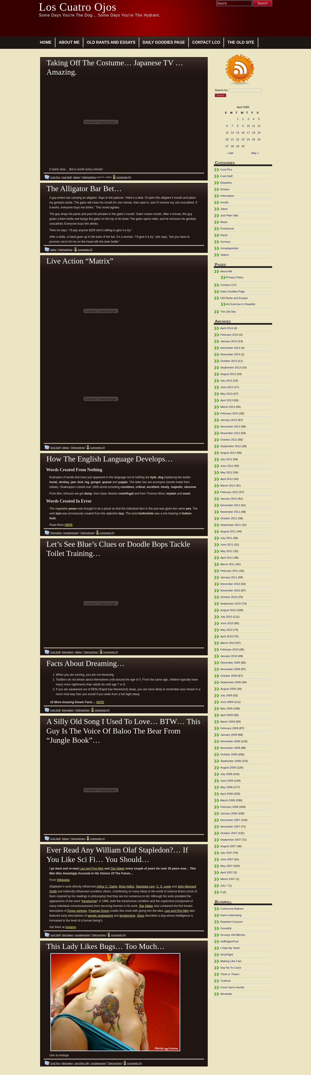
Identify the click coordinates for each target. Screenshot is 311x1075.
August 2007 (228, 846)
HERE (69, 525)
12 (258, 125)
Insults (224, 202)
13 (227, 132)
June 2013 (226, 387)
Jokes (53, 249)
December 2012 (230, 426)
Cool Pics (55, 177)
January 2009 (228, 734)
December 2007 (230, 820)
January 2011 (228, 577)
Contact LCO (206, 42)
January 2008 (228, 813)
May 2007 (226, 865)
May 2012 (226, 472)
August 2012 (228, 452)
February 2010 (229, 649)
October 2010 (228, 597)
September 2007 (230, 839)
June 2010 (226, 623)
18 (253, 132)
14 (232, 132)
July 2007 (226, 852)
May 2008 (226, 787)
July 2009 (226, 695)
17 (248, 132)
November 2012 (230, 433)
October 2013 (228, 360)
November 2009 (230, 669)
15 (237, 132)
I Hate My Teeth (230, 948)
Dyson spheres (77, 911)
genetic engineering (100, 915)
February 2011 (229, 570)
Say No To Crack (230, 967)
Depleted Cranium (231, 921)
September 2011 (230, 524)
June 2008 (226, 780)
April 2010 (226, 636)
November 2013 (230, 354)
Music (224, 222)
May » (255, 153)
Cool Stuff (66, 177)
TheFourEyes (89, 177)
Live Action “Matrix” (79, 260)
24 (248, 139)
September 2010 (230, 603)
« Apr (230, 153)
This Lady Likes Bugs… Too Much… (105, 946)
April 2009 (226, 715)
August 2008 (228, 767)
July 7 (224, 885)
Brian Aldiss (126, 886)
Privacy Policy (234, 277)
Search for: (221, 90)
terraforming (127, 915)
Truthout (225, 980)
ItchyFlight (226, 954)
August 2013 (228, 374)
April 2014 (226, 328)
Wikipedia (63, 880)
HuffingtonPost (229, 941)
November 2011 (230, 511)
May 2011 (226, 551)
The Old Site (240, 42)
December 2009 (230, 662)
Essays (224, 189)
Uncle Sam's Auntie (232, 987)
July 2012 (226, 459)
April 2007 (226, 872)
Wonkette (226, 993)
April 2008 (226, 793)
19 (258, 132)
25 (253, 139)
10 (248, 125)
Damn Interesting (231, 915)
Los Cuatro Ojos (77, 7)
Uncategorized (70, 532)
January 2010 (228, 656)
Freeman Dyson (98, 911)
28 (232, 146)
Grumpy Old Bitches (232, 934)
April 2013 (226, 400)
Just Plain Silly (81, 1063)
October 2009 (228, 675)
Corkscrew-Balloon (232, 908)
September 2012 (230, 446)
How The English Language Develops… (109, 458)
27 (227, 146)
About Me (69, 42)
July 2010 (226, 616)
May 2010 (226, 629)
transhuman (89, 901)
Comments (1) (97, 838)
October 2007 (228, 833)
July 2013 (226, 380)
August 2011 (228, 531)
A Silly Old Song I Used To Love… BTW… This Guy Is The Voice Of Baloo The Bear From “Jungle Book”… (123, 730)
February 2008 (229, 806)
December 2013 (230, 347)
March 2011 (227, 564)
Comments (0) (123, 177)
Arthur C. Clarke (106, 886)
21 (232, 139)
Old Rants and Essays (111, 42)
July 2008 (226, 774)
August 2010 (228, 610)
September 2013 (230, 367)
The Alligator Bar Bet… (84, 188)
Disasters (226, 182)
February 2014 (229, 334)
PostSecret (227, 228)
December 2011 (230, 505)
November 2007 (230, 826)
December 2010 (230, 583)
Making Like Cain (231, 961)
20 (227, 139)
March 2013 (227, 406)
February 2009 (229, 728)
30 (243, 146)
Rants (224, 235)
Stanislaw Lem (145, 886)
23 (243, 139)
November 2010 (230, 590)
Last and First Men (91, 868)
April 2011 (226, 557)
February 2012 (229, 492)
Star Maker (117, 868)
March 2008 (227, 800)
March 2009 (227, 721)
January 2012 (228, 498)
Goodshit (226, 928)
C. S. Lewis (163, 886)
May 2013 (226, 393)
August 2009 (228, 688)
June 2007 (226, 859)
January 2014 (228, 341)
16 (243, 132)
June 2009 (226, 701)
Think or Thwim (229, 974)
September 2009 (230, 682)
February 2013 (229, 413)
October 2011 (228, 518)
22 (237, 139)
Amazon (70, 927)
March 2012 (227, 485)
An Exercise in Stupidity (240, 304)
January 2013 (228, 419)
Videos (76, 177)
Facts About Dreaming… (85, 663)
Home (46, 42)
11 (253, 125)
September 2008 (230, 760)
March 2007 (227, 879)
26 (258, 139)
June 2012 (226, 465)
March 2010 (227, 642)
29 (237, 146)
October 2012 (228, 439)
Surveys (225, 241)
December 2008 (230, 741)
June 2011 (226, 544)
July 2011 (226, 538)
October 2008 (228, 754)
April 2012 (226, 479)
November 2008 (230, 747)
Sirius (140, 915)
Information (56, 532)
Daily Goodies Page (164, 42)
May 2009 (226, 708)
